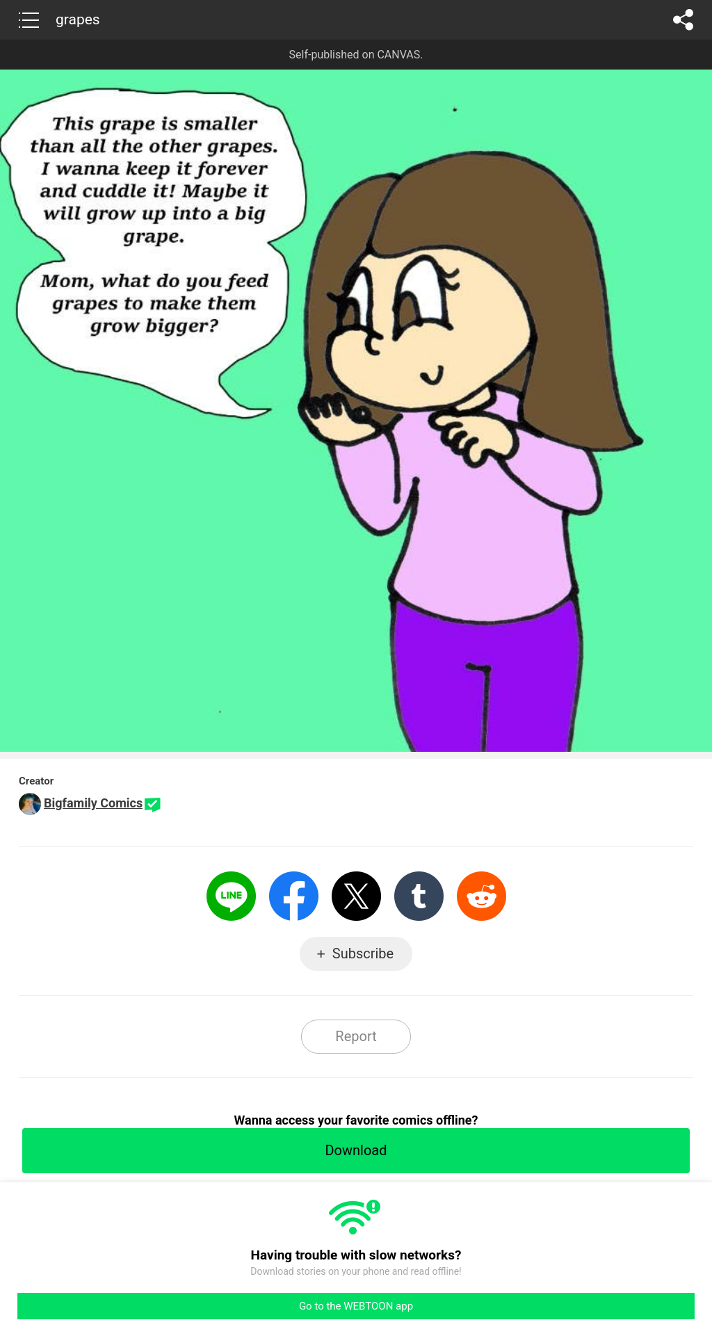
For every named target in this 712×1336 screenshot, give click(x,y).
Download (356, 1150)
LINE (231, 896)
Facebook (293, 896)
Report (355, 1036)
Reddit (481, 896)
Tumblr (419, 896)
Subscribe (363, 953)
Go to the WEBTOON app (356, 1306)
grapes (78, 19)
